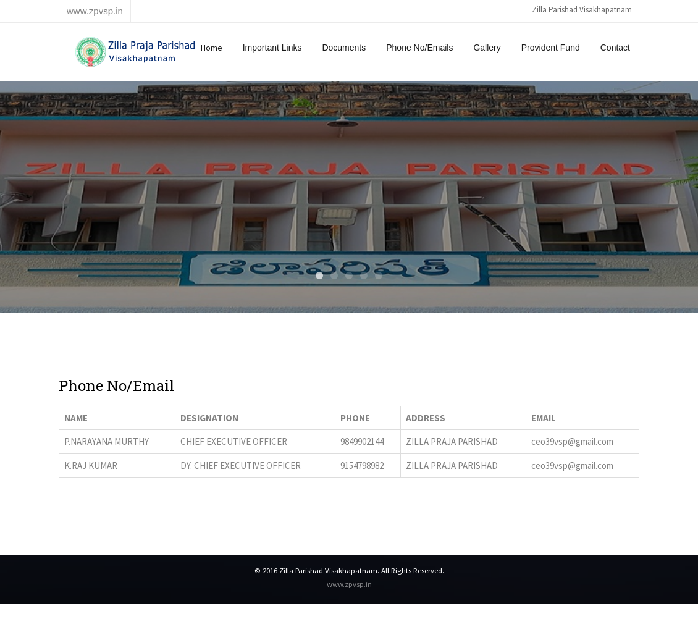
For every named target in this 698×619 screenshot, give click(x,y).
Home (211, 47)
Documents (344, 48)
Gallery (486, 48)
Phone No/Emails (419, 48)
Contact (615, 48)
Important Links (272, 48)
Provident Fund (550, 48)
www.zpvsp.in (349, 584)
